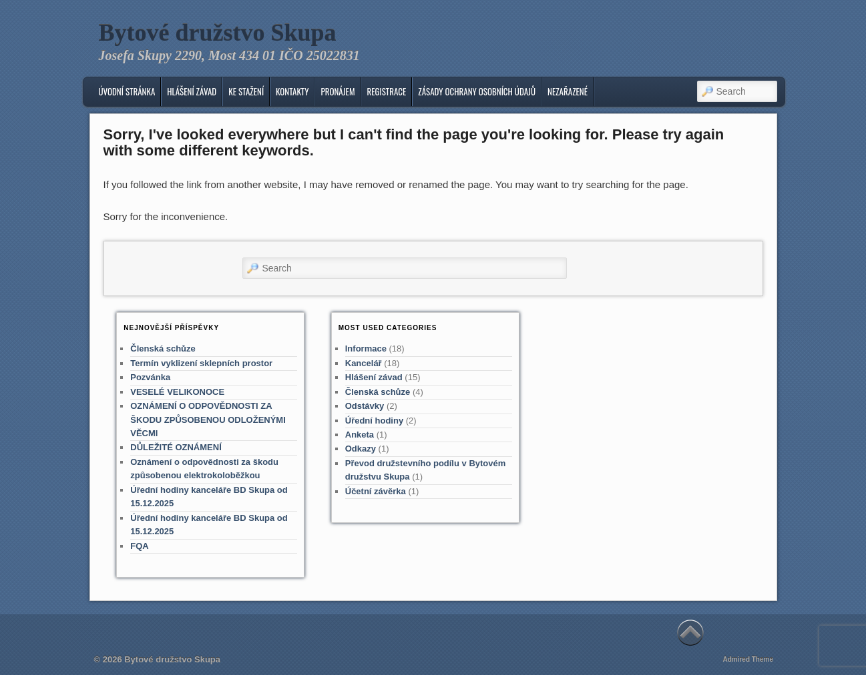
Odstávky (365, 406)
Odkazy (360, 449)
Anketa (359, 435)
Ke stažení (246, 91)
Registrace (386, 91)
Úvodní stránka (126, 91)
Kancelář (363, 363)
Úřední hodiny (374, 421)
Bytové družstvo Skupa (218, 32)
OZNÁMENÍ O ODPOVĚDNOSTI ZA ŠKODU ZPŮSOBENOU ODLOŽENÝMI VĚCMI (208, 419)
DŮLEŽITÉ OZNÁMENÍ (176, 447)
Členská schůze (163, 349)
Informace (366, 349)
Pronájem (337, 91)
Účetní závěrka (375, 491)
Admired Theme (747, 659)
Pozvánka (150, 377)
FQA (139, 546)
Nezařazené (568, 91)
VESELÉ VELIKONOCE (177, 392)
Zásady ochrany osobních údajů (476, 91)
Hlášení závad (191, 91)
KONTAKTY (292, 91)
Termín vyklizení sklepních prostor (201, 363)
